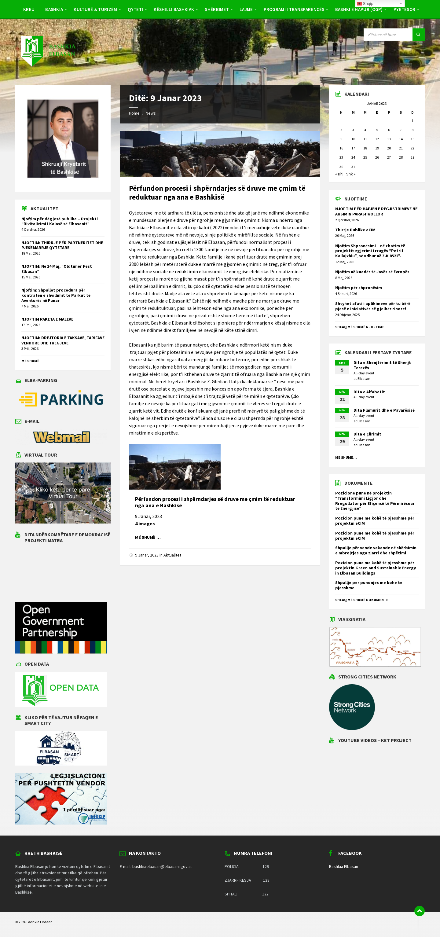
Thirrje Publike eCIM (355, 230)
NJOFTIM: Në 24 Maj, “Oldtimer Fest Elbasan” (56, 268)
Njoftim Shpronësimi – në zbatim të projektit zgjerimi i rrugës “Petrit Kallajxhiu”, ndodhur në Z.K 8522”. (370, 251)
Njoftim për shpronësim (358, 287)
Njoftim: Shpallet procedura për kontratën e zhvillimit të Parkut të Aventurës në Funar (55, 295)
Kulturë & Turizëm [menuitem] (95, 9)
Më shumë (30, 360)
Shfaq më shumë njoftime (359, 327)
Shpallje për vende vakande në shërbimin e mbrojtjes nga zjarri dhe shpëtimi (375, 550)
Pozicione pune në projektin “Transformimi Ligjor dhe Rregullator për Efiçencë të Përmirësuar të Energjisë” (375, 500)
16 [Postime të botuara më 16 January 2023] (341, 148)
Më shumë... (346, 457)
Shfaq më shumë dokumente (361, 599)
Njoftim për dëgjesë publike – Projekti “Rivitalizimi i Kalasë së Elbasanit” (59, 221)
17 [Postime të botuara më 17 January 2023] (353, 148)
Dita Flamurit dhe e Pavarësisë (384, 410)
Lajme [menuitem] (246, 9)
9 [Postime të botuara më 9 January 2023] (341, 139)
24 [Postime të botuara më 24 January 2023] (353, 157)
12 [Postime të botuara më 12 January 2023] (377, 139)
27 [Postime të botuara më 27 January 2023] (389, 157)
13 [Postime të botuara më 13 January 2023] (389, 139)
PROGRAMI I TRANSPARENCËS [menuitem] (294, 9)
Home (134, 113)
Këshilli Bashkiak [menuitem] (174, 9)
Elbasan (364, 378)
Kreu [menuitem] (29, 9)
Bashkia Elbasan (343, 866)
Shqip (365, 3)
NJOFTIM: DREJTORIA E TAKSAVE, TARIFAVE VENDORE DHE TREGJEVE (63, 340)
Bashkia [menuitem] (54, 9)
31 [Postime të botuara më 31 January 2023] (353, 166)
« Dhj (339, 174)
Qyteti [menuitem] (135, 9)
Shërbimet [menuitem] (217, 9)
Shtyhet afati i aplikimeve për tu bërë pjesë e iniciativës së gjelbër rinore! (372, 306)
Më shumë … (148, 537)
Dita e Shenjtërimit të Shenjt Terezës (382, 365)
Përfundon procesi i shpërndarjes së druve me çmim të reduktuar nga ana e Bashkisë (217, 192)
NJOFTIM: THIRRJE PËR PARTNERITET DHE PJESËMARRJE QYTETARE (62, 245)
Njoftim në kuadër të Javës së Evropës (372, 271)
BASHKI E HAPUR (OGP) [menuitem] (359, 9)
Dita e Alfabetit (369, 392)
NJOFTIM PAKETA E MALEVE (47, 319)
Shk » (351, 174)
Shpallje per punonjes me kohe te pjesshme (368, 585)
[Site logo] (47, 73)
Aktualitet (172, 555)
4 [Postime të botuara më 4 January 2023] (365, 129)
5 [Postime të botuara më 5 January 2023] (377, 129)
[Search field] (394, 34)
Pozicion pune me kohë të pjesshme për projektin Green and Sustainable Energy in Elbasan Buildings (375, 568)
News (151, 113)
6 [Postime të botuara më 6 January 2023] (389, 129)
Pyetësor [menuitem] (404, 9)
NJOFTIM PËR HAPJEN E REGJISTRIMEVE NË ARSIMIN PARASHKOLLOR (376, 211)
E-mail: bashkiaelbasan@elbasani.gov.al (156, 866)
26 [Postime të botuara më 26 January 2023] (377, 157)
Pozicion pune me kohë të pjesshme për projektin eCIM (374, 520)
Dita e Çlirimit (367, 434)
